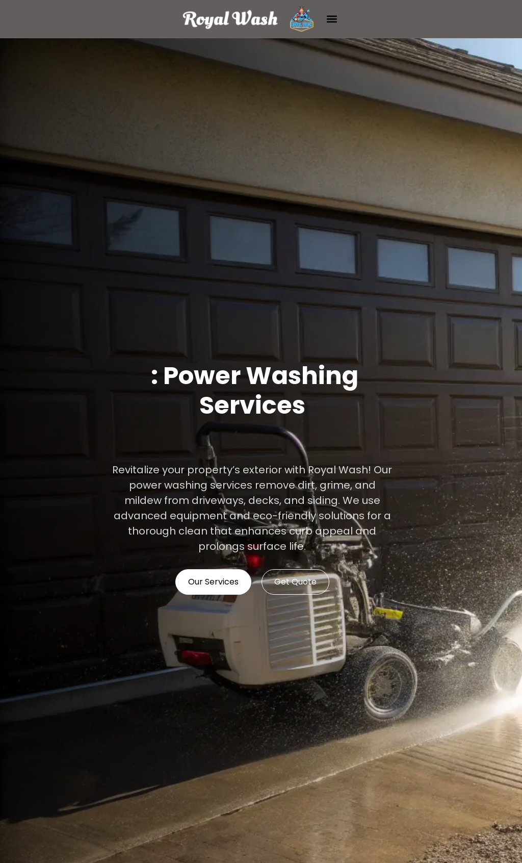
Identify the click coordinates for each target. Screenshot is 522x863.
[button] (332, 19)
